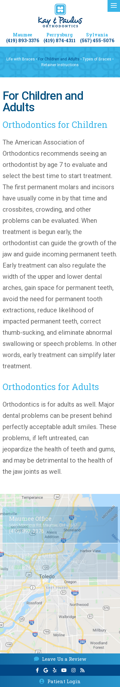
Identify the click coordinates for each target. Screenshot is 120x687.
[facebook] (37, 670)
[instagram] (73, 670)
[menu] (114, 6)
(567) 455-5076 (97, 40)
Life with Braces (20, 59)
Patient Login (60, 681)
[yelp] (54, 670)
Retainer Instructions (60, 65)
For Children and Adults (58, 59)
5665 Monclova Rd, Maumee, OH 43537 (43, 525)
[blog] (82, 670)
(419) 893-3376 (22, 40)
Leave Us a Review (60, 659)
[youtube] (64, 670)
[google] (46, 670)
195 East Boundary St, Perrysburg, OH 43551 (47, 561)
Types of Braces (97, 59)
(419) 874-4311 (60, 40)
